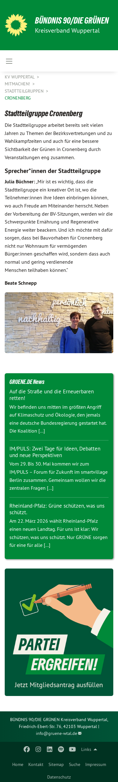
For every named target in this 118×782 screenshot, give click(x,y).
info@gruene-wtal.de (56, 733)
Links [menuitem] (86, 749)
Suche (74, 764)
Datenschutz (59, 777)
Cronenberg (18, 98)
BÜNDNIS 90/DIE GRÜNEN (72, 20)
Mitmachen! (18, 84)
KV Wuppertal (20, 77)
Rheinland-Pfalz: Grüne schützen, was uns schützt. (56, 509)
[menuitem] (17, 763)
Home (17, 764)
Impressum (95, 764)
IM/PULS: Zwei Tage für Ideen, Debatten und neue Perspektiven (54, 452)
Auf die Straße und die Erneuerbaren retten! (51, 395)
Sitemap (56, 764)
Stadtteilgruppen (25, 91)
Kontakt (35, 764)
